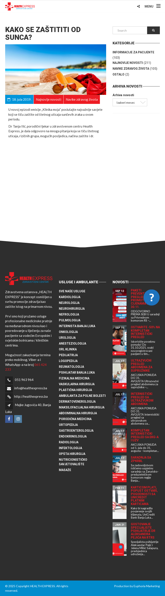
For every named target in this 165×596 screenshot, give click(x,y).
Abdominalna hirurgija (78, 413)
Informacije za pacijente (133, 52)
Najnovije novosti (128, 63)
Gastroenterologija (76, 430)
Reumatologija (71, 366)
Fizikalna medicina (74, 378)
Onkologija (68, 332)
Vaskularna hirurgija (77, 384)
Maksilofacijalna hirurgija (81, 407)
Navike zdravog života (131, 68)
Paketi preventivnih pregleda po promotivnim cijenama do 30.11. (142, 299)
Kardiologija (69, 297)
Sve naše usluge (72, 291)
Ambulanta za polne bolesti (82, 395)
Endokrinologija (73, 436)
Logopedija (68, 361)
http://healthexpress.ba (31, 396)
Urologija (67, 337)
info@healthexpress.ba (30, 388)
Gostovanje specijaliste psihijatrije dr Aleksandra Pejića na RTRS (143, 530)
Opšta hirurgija (72, 454)
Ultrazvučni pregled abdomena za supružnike (141, 365)
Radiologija (68, 442)
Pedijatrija (68, 355)
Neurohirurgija (72, 308)
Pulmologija (69, 320)
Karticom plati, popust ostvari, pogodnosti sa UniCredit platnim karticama (144, 496)
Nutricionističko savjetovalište (73, 462)
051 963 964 (24, 380)
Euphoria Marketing (147, 586)
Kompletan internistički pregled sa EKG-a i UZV (145, 435)
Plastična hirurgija (75, 390)
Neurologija (69, 303)
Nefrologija (69, 314)
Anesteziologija (72, 343)
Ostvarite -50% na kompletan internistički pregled (145, 332)
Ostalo (118, 74)
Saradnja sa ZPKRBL (141, 459)
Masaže (65, 470)
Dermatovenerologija (77, 401)
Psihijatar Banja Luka (77, 372)
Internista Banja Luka (77, 326)
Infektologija (70, 448)
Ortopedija (68, 425)
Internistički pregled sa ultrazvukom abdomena (142, 398)
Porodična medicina (75, 419)
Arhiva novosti (123, 95)
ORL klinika (68, 349)
